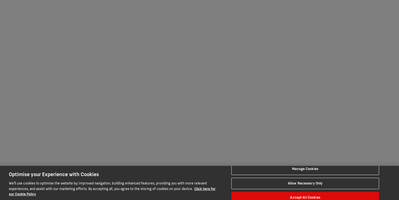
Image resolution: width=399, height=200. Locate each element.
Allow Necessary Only (305, 183)
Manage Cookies (305, 169)
